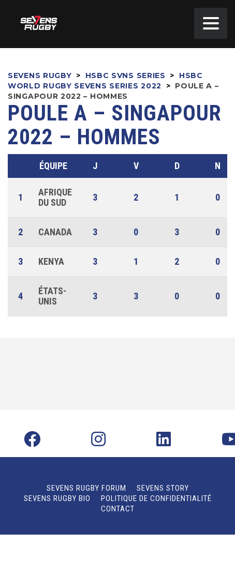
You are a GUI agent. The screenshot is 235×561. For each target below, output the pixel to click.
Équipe (53, 165)
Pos (22, 166)
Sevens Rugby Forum (86, 488)
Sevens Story (163, 488)
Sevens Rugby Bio (57, 498)
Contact (118, 508)
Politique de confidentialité (156, 498)
